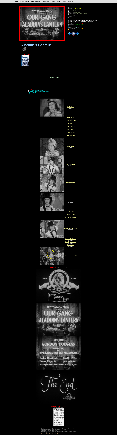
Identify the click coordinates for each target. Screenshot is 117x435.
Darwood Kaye (70, 132)
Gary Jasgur (70, 129)
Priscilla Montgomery (70, 228)
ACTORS (53, 1)
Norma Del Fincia (70, 239)
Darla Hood (70, 107)
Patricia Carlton (70, 214)
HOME (16, 1)
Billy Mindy (70, 146)
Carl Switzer (70, 123)
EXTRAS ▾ (70, 1)
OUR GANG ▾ (46, 1)
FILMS (58, 1)
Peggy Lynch (70, 201)
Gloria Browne (70, 182)
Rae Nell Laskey (70, 164)
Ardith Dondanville (70, 217)
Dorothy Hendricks (70, 242)
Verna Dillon (70, 211)
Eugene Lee (70, 117)
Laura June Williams (71, 255)
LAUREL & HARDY (24, 1)
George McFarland (70, 120)
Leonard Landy (70, 135)
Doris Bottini (70, 245)
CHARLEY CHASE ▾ (35, 1)
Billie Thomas (71, 126)
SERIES (64, 1)
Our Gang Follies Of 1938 (68, 95)
